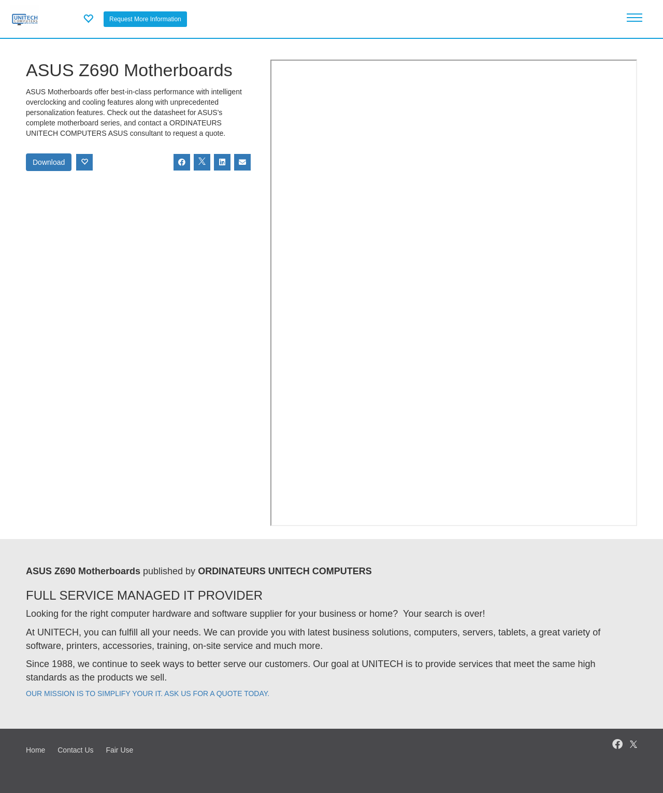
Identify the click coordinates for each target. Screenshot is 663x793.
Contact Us (75, 750)
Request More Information (145, 19)
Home (35, 750)
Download (49, 162)
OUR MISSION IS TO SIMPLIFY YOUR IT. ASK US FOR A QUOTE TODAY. (147, 693)
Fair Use (119, 750)
